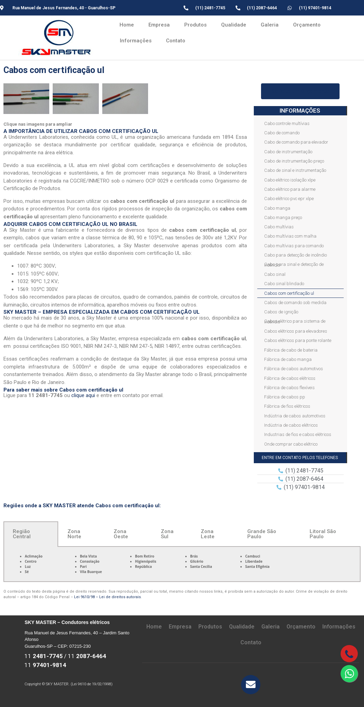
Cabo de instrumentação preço (294, 161)
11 (43, 656)
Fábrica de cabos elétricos (289, 378)
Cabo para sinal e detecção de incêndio (294, 264)
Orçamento (307, 25)
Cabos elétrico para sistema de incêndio (294, 321)
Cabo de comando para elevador (296, 142)
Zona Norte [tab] (74, 534)
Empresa (159, 25)
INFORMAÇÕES (300, 110)
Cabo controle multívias (287, 123)
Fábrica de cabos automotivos (293, 368)
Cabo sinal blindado (284, 283)
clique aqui (83, 395)
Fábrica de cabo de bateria (291, 350)
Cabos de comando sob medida (295, 302)
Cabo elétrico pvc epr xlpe (289, 198)
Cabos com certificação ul (289, 293)
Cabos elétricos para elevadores (295, 331)
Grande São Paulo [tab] (261, 534)
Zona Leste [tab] (208, 534)
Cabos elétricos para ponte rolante (297, 340)
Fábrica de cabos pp (284, 396)
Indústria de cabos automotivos (294, 415)
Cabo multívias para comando (294, 245)
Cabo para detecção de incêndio (295, 255)
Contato (175, 41)
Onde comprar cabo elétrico (291, 444)
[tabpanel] (182, 564)
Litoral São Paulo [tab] (323, 534)
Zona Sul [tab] (167, 534)
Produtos (195, 25)
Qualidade (233, 25)
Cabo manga (277, 208)
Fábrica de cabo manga (288, 359)
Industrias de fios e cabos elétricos (297, 434)
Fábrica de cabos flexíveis (289, 387)
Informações (136, 41)
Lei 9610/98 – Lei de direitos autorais (107, 597)
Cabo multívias (279, 226)
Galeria (270, 25)
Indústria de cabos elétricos (291, 425)
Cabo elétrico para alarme (289, 189)
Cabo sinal (274, 274)
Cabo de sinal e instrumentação (295, 170)
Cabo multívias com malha (290, 236)
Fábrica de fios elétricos (287, 406)
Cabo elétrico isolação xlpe (289, 180)
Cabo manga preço (283, 217)
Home (126, 25)
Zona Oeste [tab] (121, 534)
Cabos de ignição (281, 311)
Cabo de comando (282, 132)
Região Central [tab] (22, 534)
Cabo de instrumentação (288, 151)
